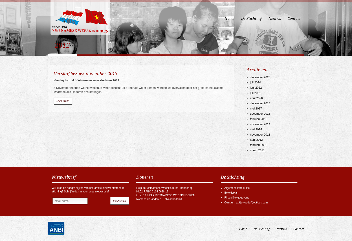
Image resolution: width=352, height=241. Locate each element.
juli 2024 (255, 82)
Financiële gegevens (236, 197)
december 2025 (260, 77)
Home (229, 18)
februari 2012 (258, 145)
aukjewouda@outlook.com (252, 202)
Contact (294, 18)
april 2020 (256, 98)
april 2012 (256, 139)
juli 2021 (255, 93)
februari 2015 (258, 119)
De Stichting (251, 18)
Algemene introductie (237, 188)
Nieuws (274, 18)
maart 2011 (257, 150)
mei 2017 (256, 108)
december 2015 (260, 113)
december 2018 (260, 103)
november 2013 (260, 134)
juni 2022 (256, 87)
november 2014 (260, 124)
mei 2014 (256, 129)
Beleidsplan (231, 192)
